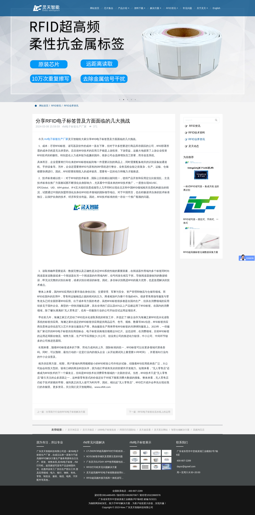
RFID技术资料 (195, 132)
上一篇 (61, 412)
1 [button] (119, 99)
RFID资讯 (56, 105)
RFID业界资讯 (71, 105)
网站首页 (41, 105)
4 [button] (131, 99)
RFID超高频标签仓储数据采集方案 (200, 252)
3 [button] (127, 99)
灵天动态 (192, 146)
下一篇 (149, 412)
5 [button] (135, 99)
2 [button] (123, 99)
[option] (127, 51)
